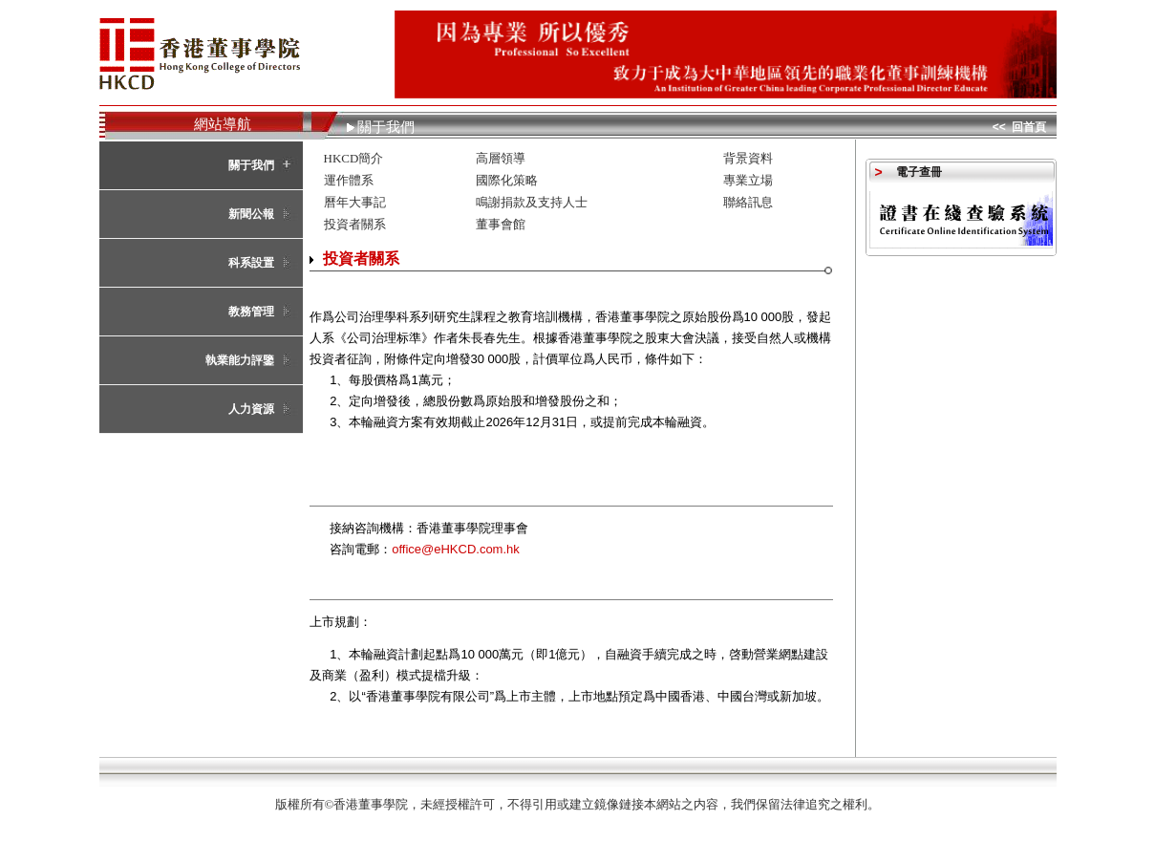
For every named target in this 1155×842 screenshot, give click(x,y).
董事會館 (500, 224)
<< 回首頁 (1020, 127)
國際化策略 (507, 180)
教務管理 (251, 311)
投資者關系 (355, 224)
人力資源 (251, 409)
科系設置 (251, 263)
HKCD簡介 (354, 158)
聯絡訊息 (748, 202)
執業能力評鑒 (239, 360)
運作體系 (349, 180)
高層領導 (500, 158)
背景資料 (748, 158)
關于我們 (251, 165)
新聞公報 (251, 214)
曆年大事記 (355, 202)
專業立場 (748, 180)
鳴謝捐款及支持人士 (532, 202)
